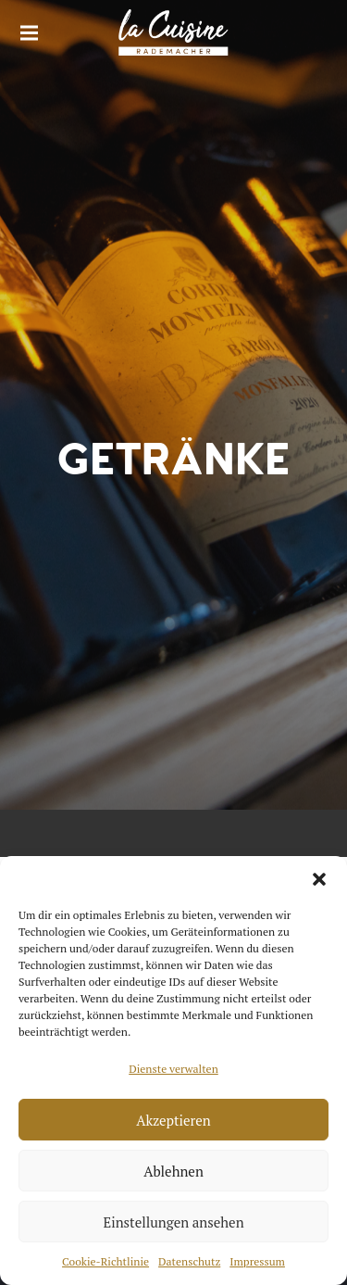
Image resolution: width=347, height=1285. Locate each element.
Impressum (257, 1261)
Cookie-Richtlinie (105, 1261)
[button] (319, 879)
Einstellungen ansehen (173, 1222)
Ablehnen (173, 1171)
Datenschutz (189, 1261)
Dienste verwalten (173, 1069)
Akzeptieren (173, 1120)
